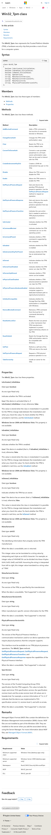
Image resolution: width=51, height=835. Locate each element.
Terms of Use (36, 829)
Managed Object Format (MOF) (20, 732)
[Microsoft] (25, 3)
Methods (9, 101)
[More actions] (47, 7)
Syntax (5, 29)
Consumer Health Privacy (19, 829)
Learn (4, 8)
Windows (12, 8)
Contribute (38, 826)
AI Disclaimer (6, 826)
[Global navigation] (2, 3)
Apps (20, 8)
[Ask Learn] (43, 7)
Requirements (8, 38)
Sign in (47, 3)
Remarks (6, 35)
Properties (10, 104)
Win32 (28, 8)
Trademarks (5, 832)
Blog (28, 826)
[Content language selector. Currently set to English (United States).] (12, 815)
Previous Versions (19, 826)
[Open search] (41, 3)
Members (6, 32)
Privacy (4, 829)
